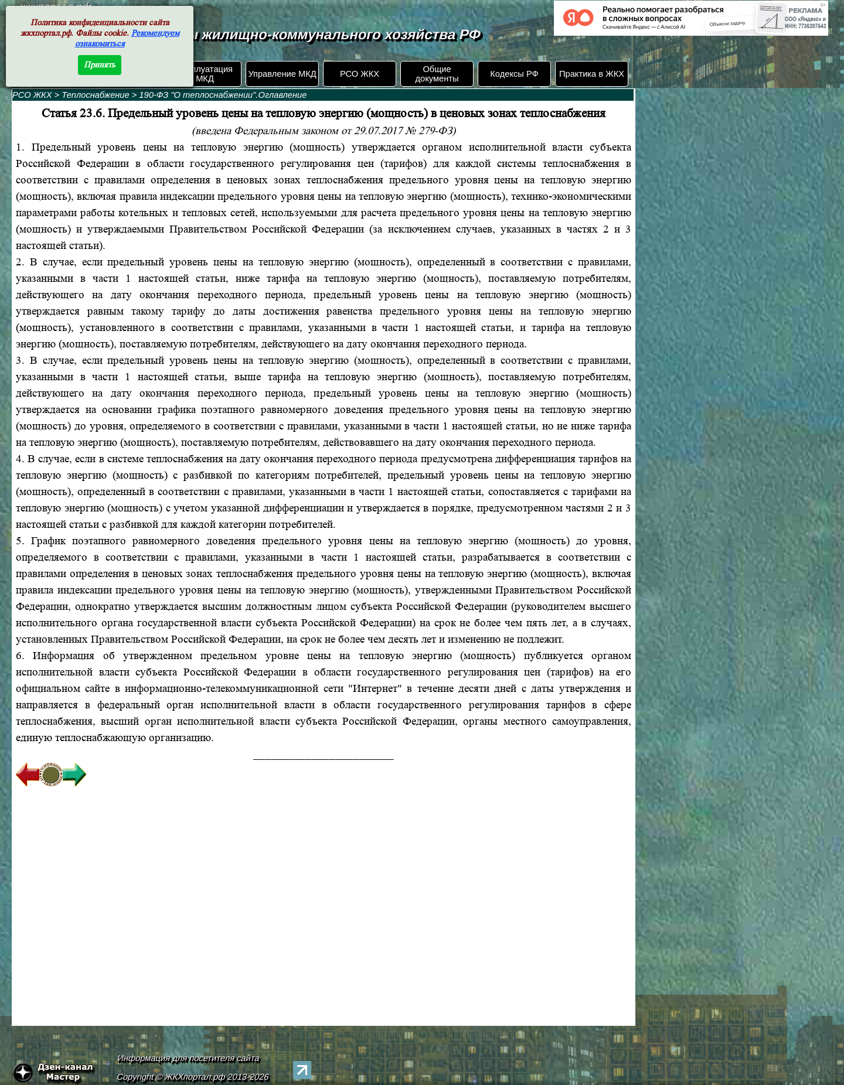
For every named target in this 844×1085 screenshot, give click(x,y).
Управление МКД (282, 74)
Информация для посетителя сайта (189, 1058)
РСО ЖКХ (359, 74)
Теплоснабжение (96, 95)
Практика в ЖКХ (591, 74)
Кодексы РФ (514, 74)
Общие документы (436, 73)
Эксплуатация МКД (205, 73)
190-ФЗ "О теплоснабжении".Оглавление (223, 95)
